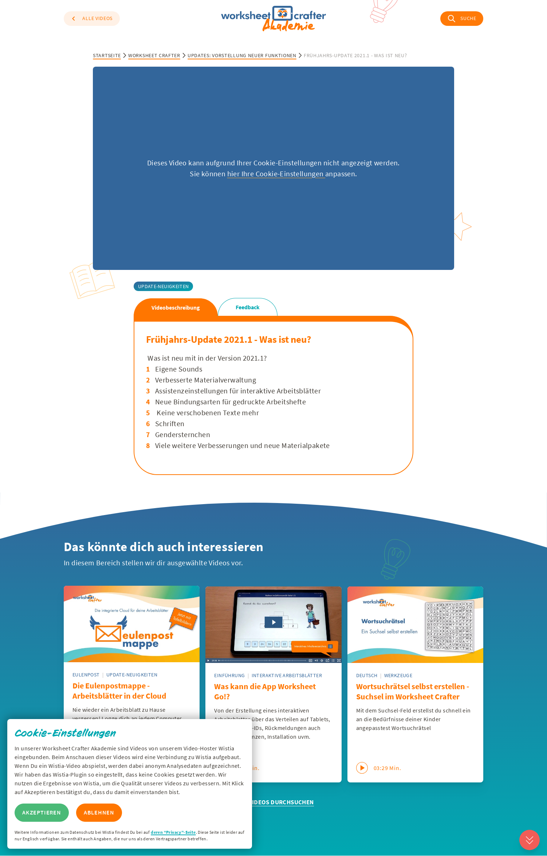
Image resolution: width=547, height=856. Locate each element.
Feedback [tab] (248, 307)
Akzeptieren (41, 812)
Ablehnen (99, 812)
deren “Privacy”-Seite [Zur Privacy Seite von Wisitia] (173, 832)
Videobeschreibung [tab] (175, 307)
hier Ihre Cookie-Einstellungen (276, 173)
